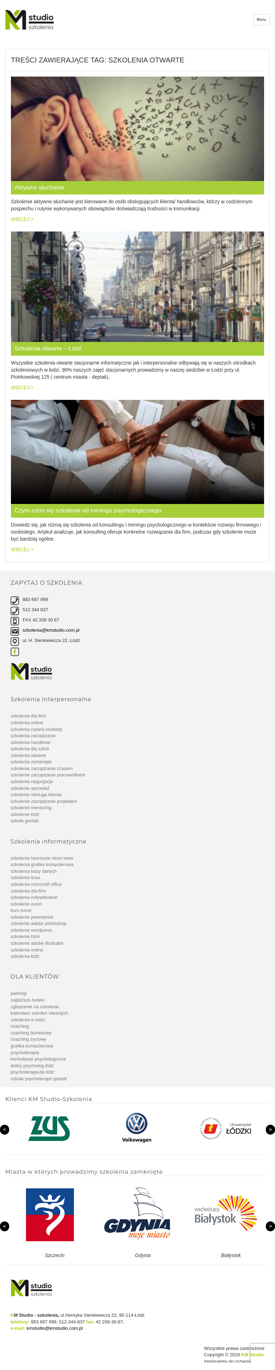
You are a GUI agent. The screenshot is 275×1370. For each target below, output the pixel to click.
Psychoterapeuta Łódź (32, 1072)
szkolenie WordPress (31, 930)
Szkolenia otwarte (28, 755)
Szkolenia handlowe (30, 742)
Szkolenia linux (26, 877)
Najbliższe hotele (27, 1000)
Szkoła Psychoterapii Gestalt (39, 1078)
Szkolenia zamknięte (31, 761)
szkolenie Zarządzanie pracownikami (48, 774)
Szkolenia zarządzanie (33, 735)
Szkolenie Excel (26, 904)
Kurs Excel (21, 910)
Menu (261, 20)
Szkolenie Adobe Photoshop (38, 923)
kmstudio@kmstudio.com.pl (55, 1328)
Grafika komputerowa (32, 1045)
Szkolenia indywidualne (34, 897)
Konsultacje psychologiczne (38, 1059)
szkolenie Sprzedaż (30, 788)
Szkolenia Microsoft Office (36, 884)
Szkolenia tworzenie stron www (42, 858)
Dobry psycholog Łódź (32, 1065)
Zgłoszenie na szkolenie (35, 1006)
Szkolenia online (27, 722)
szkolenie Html (25, 936)
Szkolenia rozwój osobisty (36, 729)
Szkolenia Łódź (25, 956)
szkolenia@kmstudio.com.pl (51, 630)
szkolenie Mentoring (31, 807)
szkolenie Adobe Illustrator (37, 943)
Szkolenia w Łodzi (28, 1019)
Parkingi (19, 993)
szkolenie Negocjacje (32, 781)
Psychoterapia (25, 1052)
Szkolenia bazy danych (34, 871)
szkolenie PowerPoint (32, 917)
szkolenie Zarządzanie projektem (44, 801)
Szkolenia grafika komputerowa (42, 864)
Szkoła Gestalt (24, 820)
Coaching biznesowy (31, 1032)
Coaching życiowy (28, 1039)
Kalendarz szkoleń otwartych (39, 1013)
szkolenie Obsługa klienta (36, 794)
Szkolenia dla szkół (30, 748)
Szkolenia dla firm (28, 716)
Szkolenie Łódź (25, 814)
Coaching (20, 1026)
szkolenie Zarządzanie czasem (42, 768)
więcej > (22, 219)
